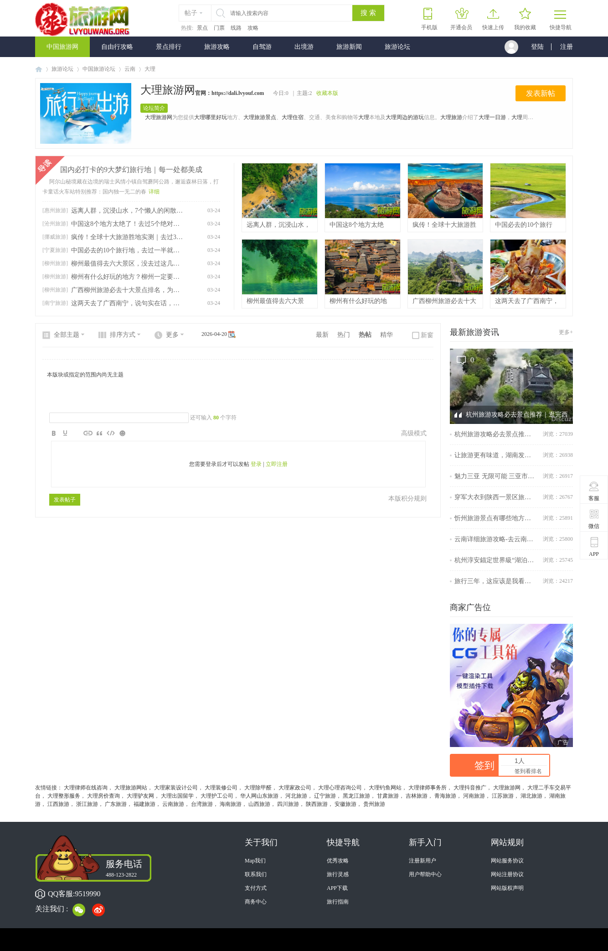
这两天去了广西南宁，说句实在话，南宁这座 (127, 303)
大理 (363, 117)
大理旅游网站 (130, 787)
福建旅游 (144, 804)
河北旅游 (296, 796)
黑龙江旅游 (356, 796)
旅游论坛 (397, 46)
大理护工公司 (217, 796)
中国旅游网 (62, 46)
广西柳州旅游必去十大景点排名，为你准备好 (127, 290)
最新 (322, 334)
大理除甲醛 (258, 787)
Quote (99, 433)
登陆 (537, 46)
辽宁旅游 (325, 796)
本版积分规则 (407, 498)
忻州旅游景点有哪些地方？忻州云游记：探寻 (495, 518)
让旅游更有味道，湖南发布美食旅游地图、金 (495, 455)
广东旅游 (116, 804)
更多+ (566, 332)
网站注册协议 (507, 874)
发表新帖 (540, 93)
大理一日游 (492, 117)
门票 (219, 28)
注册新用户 (422, 860)
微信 (594, 518)
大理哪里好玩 (210, 117)
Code (110, 433)
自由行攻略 (117, 46)
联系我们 (256, 874)
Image (76, 433)
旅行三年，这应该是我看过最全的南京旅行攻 (495, 581)
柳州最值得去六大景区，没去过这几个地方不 (127, 263)
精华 (386, 334)
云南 (129, 69)
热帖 (365, 334)
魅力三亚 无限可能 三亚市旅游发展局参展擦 (495, 476)
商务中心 (256, 902)
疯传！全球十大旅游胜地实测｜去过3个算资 (127, 237)
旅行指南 (338, 902)
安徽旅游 (345, 804)
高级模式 (414, 433)
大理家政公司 (294, 787)
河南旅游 (474, 796)
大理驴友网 (140, 796)
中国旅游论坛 (98, 69)
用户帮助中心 (425, 874)
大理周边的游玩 (405, 117)
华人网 (248, 796)
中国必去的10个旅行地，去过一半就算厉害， (127, 250)
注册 (566, 46)
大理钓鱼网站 (385, 787)
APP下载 (337, 888)
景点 (202, 28)
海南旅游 (231, 804)
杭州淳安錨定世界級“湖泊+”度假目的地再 (495, 560)
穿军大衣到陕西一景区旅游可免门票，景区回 (495, 497)
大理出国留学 (177, 796)
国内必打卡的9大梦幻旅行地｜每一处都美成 (131, 169)
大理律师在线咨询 (86, 787)
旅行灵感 (338, 874)
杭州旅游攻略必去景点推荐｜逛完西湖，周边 (495, 434)
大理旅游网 (167, 90)
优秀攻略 (338, 860)
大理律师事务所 (427, 787)
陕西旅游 (317, 804)
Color (65, 433)
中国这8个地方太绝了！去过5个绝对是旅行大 (127, 223)
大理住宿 (293, 117)
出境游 (304, 46)
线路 (236, 28)
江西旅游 (58, 804)
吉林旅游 (417, 796)
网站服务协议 (507, 860)
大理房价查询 (103, 796)
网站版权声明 (507, 888)
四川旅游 (288, 804)
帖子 (191, 13)
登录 (256, 464)
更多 (172, 334)
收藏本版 (327, 93)
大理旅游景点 (259, 117)
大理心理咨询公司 (340, 787)
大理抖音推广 (469, 787)
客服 (594, 491)
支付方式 (256, 888)
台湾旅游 (202, 804)
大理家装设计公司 (176, 787)
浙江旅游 (87, 804)
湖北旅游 (531, 796)
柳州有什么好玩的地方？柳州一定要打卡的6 (127, 276)
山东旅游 (267, 796)
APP (594, 546)
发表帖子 (65, 499)
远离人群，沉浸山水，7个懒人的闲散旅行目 (127, 210)
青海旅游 (445, 796)
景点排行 (168, 46)
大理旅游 (451, 117)
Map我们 (255, 860)
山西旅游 (259, 804)
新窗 (427, 335)
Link (88, 433)
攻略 (252, 28)
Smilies (122, 433)
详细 (154, 191)
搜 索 (368, 12)
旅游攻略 (217, 46)
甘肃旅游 (388, 796)
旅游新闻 (349, 46)
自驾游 (262, 46)
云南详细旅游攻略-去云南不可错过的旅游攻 (495, 539)
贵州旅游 (374, 804)
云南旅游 (173, 804)
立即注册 (277, 464)
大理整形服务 (63, 796)
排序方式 (122, 334)
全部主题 (66, 334)
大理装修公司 (221, 787)
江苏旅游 (503, 796)
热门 (343, 334)
